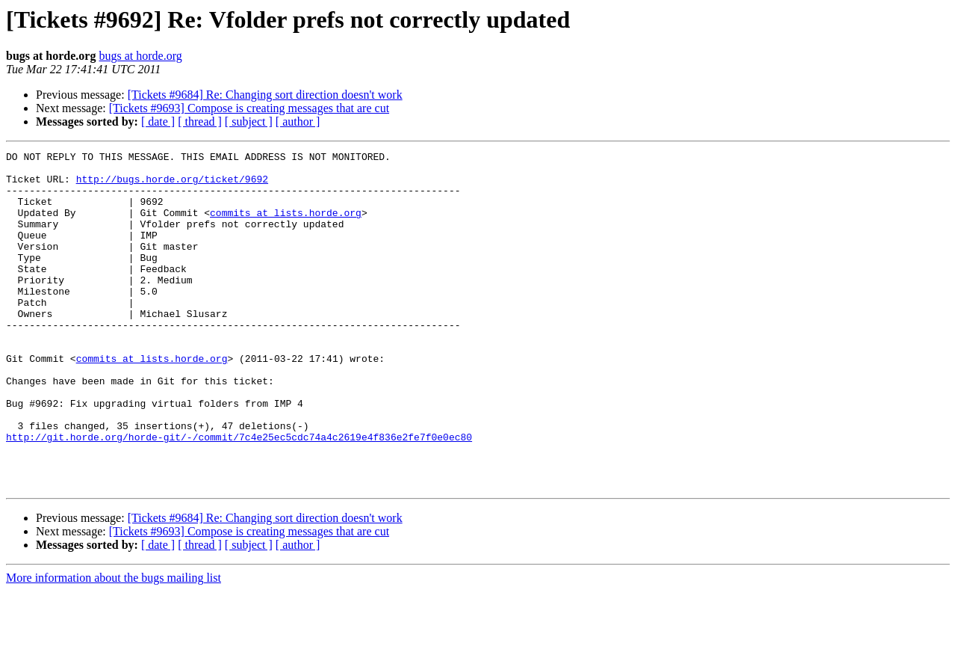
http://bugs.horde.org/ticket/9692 (172, 185)
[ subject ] (249, 121)
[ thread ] (200, 121)
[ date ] (158, 121)
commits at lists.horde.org (285, 226)
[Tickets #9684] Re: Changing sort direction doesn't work (265, 94)
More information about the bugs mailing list (113, 645)
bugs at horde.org (140, 55)
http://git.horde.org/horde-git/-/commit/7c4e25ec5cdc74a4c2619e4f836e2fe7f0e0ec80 (239, 495)
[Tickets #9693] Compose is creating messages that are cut (249, 108)
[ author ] (298, 121)
